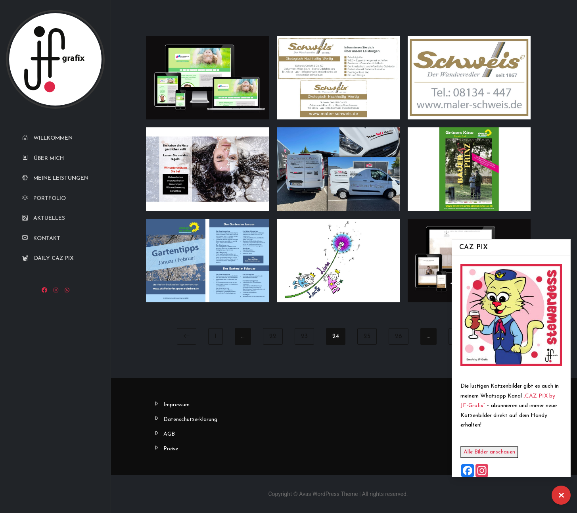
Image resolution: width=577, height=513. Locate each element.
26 (398, 336)
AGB (169, 434)
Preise (170, 449)
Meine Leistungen (55, 178)
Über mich (43, 158)
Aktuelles (43, 218)
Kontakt (41, 239)
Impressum (176, 405)
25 (367, 336)
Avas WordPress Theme (328, 494)
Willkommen (47, 138)
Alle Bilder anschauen (489, 452)
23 (304, 336)
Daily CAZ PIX (48, 258)
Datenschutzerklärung (190, 420)
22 (272, 336)
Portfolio (44, 199)
